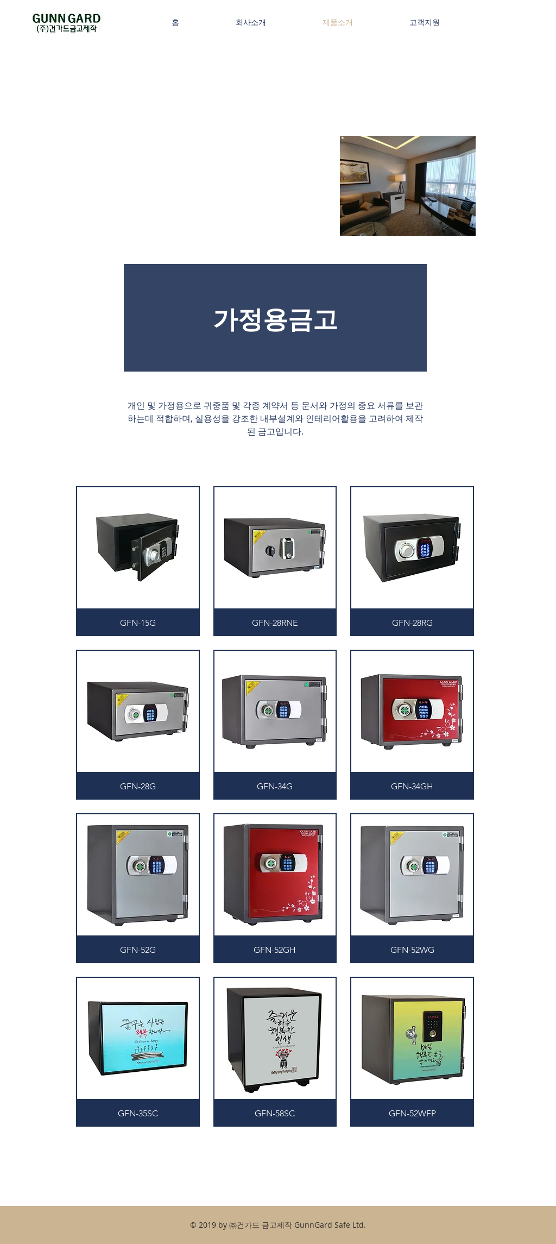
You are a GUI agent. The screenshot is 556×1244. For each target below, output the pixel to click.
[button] (138, 561)
